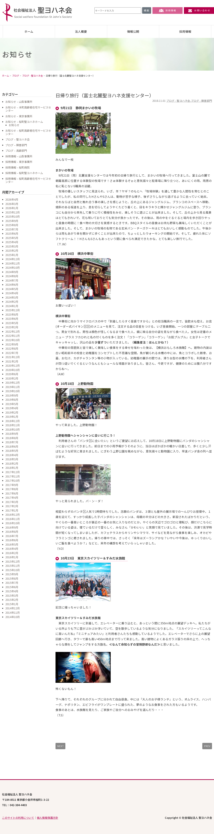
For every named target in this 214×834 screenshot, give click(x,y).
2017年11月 (12, 476)
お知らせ (14, 125)
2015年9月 (11, 574)
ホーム (28, 31)
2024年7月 (11, 280)
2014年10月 (12, 617)
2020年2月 (11, 378)
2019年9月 (11, 395)
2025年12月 (12, 212)
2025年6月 (11, 233)
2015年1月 (11, 604)
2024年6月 (11, 285)
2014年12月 (12, 608)
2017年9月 (11, 485)
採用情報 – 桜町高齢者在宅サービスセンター (28, 180)
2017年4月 (11, 498)
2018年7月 (11, 442)
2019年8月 (11, 400)
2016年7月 (11, 536)
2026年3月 (11, 204)
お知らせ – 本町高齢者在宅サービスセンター (28, 109)
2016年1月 (11, 557)
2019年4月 (11, 408)
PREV (207, 746)
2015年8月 (11, 578)
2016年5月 (11, 544)
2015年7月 (11, 583)
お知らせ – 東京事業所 (18, 116)
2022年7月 (11, 353)
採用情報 (167, 10)
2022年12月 (12, 331)
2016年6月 (11, 540)
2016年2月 (11, 553)
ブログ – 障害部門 (16, 145)
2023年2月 (11, 327)
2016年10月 (12, 523)
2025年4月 (11, 242)
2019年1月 (11, 417)
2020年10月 (12, 370)
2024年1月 (11, 306)
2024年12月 (12, 259)
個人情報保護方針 (47, 818)
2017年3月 (11, 502)
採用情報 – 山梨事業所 (18, 156)
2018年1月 (11, 468)
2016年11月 (12, 519)
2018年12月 (12, 421)
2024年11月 (12, 263)
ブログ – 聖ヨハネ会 (17, 139)
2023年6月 (11, 319)
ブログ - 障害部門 (201, 101)
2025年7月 (11, 229)
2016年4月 (11, 549)
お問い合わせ (199, 10)
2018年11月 (12, 425)
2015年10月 (12, 570)
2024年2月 (11, 302)
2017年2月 (11, 506)
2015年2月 (11, 600)
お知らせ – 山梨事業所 (18, 102)
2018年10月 (12, 429)
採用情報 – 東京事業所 (18, 162)
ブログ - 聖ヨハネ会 (178, 101)
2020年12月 (12, 366)
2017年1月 (11, 510)
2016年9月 (11, 527)
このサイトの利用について (18, 818)
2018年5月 (11, 451)
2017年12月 (12, 472)
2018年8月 (11, 438)
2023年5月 (11, 323)
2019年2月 (11, 412)
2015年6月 (11, 587)
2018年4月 (11, 455)
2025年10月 (12, 216)
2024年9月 (11, 272)
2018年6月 (11, 446)
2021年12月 (12, 357)
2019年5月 (11, 404)
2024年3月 (11, 297)
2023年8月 (11, 314)
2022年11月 (12, 336)
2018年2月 (11, 463)
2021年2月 (11, 361)
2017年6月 (11, 493)
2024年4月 (11, 293)
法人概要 (81, 31)
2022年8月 (11, 348)
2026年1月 (11, 208)
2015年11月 (12, 566)
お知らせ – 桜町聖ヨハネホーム (24, 122)
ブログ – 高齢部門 (16, 151)
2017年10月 (12, 481)
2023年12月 (12, 310)
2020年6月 (11, 374)
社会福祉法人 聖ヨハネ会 (37, 12)
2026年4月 (11, 199)
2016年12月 (12, 515)
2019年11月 (12, 387)
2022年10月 (12, 340)
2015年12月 (12, 561)
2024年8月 (11, 276)
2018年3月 (11, 459)
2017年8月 (11, 489)
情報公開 (133, 31)
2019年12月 (12, 383)
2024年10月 (12, 268)
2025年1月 (11, 255)
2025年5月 (11, 238)
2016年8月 (11, 532)
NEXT (60, 746)
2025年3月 (11, 246)
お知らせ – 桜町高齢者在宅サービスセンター (28, 132)
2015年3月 (11, 595)
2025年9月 (11, 221)
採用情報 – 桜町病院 (17, 167)
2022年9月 (11, 344)
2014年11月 (12, 613)
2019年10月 (12, 391)
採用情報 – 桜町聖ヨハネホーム (24, 173)
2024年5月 (11, 289)
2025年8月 (11, 225)
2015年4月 (11, 591)
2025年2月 (11, 251)
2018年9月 (11, 434)
